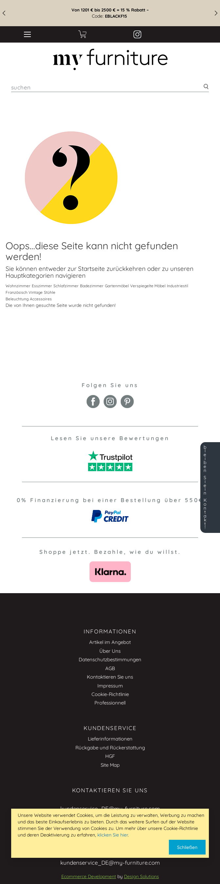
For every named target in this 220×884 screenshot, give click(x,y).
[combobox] (110, 87)
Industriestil (177, 285)
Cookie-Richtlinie (110, 694)
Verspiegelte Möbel (148, 285)
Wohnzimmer (18, 285)
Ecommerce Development (88, 876)
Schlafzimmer (66, 285)
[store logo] (110, 59)
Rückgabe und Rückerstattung (110, 747)
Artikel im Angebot (110, 642)
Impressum (110, 686)
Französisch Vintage (24, 292)
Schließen (187, 847)
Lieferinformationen (110, 739)
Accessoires (41, 298)
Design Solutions (141, 876)
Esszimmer (42, 285)
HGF (110, 756)
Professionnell (110, 703)
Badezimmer (92, 285)
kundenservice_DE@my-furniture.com (110, 862)
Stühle (49, 292)
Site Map (110, 765)
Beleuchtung (17, 298)
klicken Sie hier (112, 835)
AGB (110, 668)
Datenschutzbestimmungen (110, 659)
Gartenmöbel (117, 285)
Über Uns (110, 651)
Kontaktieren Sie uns (110, 677)
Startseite (91, 269)
